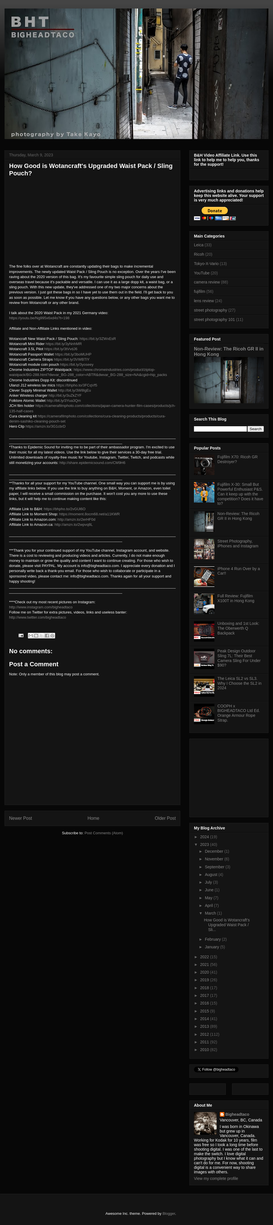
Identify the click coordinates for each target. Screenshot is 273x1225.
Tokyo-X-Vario (206, 263)
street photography (210, 310)
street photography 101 (214, 319)
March (211, 913)
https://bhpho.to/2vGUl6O (65, 509)
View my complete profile (216, 1178)
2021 (205, 964)
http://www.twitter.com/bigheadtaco (37, 617)
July (209, 882)
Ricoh (199, 254)
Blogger (168, 1213)
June (209, 890)
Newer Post (20, 818)
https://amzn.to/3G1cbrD (46, 426)
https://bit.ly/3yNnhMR (64, 344)
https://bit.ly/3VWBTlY (72, 359)
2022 (205, 957)
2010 (205, 1049)
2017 (205, 995)
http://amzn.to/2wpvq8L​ (73, 524)
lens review (204, 301)
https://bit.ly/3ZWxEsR (98, 339)
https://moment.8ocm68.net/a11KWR (89, 514)
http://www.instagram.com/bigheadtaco (41, 607)
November (214, 859)
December (214, 851)
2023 (205, 844)
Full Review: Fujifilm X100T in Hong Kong (236, 598)
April (209, 905)
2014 (205, 1018)
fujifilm (199, 291)
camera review (207, 282)
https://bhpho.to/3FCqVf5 (76, 385)
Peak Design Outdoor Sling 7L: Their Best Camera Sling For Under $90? (239, 658)
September (215, 867)
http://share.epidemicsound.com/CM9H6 (92, 463)
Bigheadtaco (237, 1114)
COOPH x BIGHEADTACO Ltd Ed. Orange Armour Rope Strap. (239, 713)
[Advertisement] (229, 776)
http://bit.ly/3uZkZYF (65, 395)
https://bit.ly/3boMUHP (73, 354)
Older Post (165, 818)
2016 (205, 1003)
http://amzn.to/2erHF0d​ (76, 519)
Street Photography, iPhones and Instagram (238, 543)
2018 (205, 988)
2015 (205, 1011)
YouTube (202, 273)
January (212, 947)
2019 (205, 980)
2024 (205, 837)
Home (94, 818)
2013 (205, 1026)
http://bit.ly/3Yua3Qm (64, 400)
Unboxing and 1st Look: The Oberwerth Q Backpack (238, 628)
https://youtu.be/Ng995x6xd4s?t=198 (39, 318)
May (209, 898)
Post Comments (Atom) (103, 833)
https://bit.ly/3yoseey (77, 364)
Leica (198, 245)
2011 (205, 1042)
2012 (205, 1034)
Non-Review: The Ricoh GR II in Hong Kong (239, 516)
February (213, 939)
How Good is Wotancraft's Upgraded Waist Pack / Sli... (227, 925)
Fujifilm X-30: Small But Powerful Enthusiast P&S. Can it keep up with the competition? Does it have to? (240, 494)
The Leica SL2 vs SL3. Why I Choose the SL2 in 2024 (240, 683)
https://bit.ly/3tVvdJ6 (60, 349)
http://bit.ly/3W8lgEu (74, 390)
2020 (205, 972)
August (211, 874)
